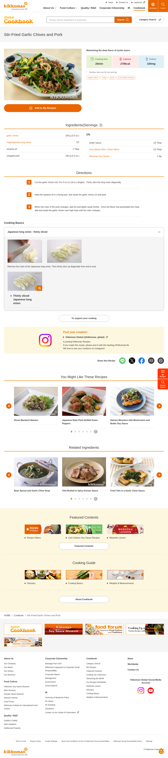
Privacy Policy (35, 741)
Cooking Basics (75, 583)
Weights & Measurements (121, 583)
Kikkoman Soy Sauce (99, 156)
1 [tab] (71, 431)
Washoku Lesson (117, 538)
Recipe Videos (34, 538)
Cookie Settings (51, 741)
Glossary (31, 583)
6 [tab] (90, 431)
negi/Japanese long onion (19, 142)
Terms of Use (21, 741)
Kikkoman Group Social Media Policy (127, 741)
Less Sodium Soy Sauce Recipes (84, 538)
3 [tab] (79, 431)
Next (159, 406)
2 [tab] (75, 431)
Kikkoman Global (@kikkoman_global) (85, 337)
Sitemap (149, 741)
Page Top (161, 751)
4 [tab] (83, 431)
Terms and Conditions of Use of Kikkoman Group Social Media (85, 741)
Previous (8, 406)
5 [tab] (87, 431)
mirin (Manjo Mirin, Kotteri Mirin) (104, 149)
